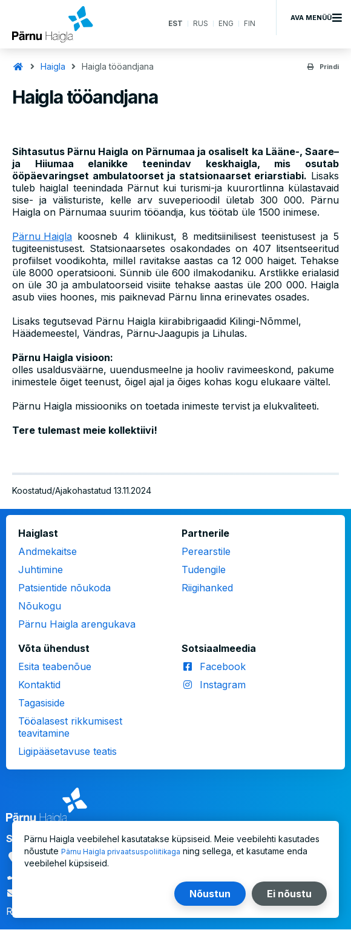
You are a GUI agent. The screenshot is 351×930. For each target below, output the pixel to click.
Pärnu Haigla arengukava (77, 624)
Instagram (223, 685)
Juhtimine (40, 569)
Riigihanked (207, 588)
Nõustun (210, 894)
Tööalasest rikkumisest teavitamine (70, 727)
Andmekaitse (47, 551)
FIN (249, 24)
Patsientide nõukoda (64, 588)
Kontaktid (39, 685)
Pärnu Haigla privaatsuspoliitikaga (128, 851)
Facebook (223, 666)
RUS (196, 24)
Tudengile (204, 569)
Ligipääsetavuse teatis (67, 751)
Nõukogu (39, 606)
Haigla (53, 66)
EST (169, 24)
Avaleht (18, 67)
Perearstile (206, 551)
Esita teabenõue (54, 666)
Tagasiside (41, 703)
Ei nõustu (289, 894)
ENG (223, 24)
